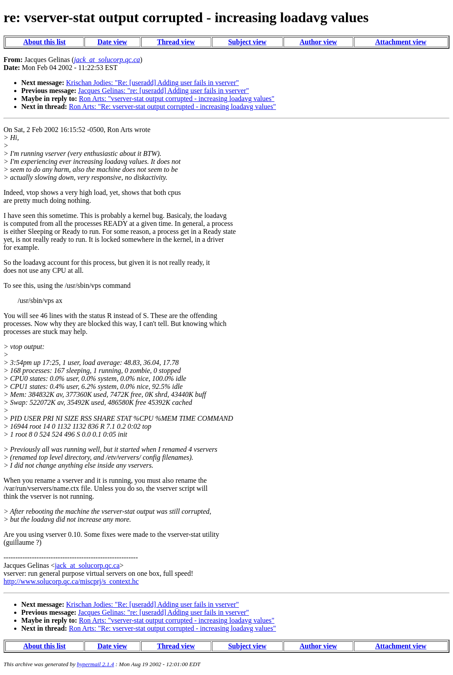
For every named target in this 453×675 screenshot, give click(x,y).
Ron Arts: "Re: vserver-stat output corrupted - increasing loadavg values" (172, 106)
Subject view (247, 42)
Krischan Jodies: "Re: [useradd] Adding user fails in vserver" (152, 82)
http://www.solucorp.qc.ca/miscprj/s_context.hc (71, 581)
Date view (112, 42)
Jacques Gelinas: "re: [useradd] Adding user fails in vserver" (163, 90)
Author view (318, 42)
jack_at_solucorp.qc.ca (87, 565)
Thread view (176, 42)
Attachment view (400, 42)
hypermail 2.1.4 (95, 664)
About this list (44, 42)
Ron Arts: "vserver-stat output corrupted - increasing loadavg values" (176, 98)
